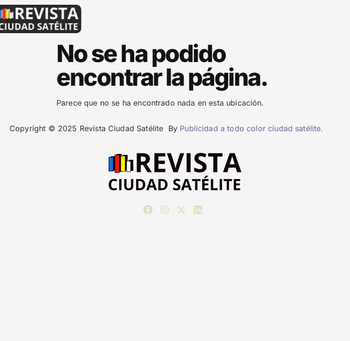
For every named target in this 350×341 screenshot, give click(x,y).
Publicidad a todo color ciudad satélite (250, 128)
